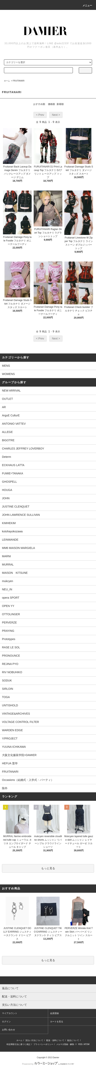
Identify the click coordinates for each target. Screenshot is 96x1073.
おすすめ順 (39, 104)
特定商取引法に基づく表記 (18, 1044)
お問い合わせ (8, 1029)
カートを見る (56, 1021)
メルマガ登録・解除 (65, 1044)
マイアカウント (9, 1013)
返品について (73, 1040)
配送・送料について (55, 1040)
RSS (80, 1044)
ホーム (7, 81)
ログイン (6, 1021)
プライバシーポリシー (43, 1044)
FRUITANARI (18, 81)
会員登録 (54, 1013)
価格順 (51, 104)
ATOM (86, 1044)
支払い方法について (34, 1040)
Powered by (48, 1064)
